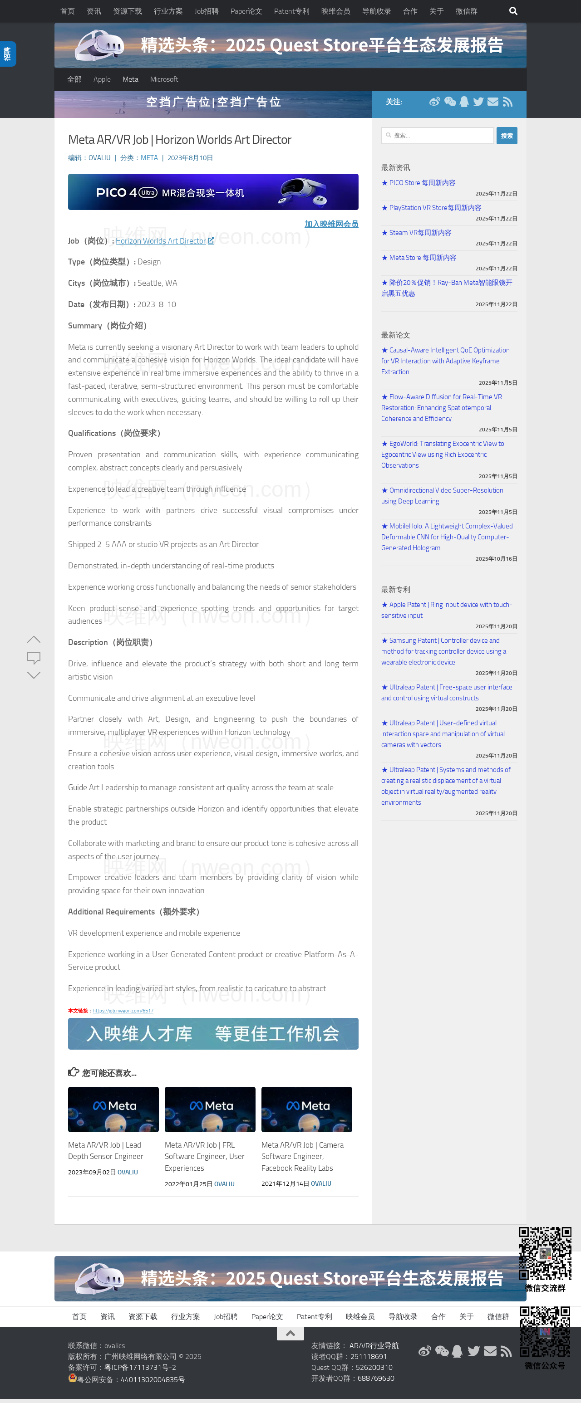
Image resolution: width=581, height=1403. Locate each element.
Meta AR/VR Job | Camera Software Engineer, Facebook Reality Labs (302, 1161)
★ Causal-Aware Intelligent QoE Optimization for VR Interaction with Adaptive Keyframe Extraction (445, 366)
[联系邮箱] (492, 106)
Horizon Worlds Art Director (166, 245)
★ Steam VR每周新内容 (416, 237)
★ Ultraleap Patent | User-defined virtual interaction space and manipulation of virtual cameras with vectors (443, 738)
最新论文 (395, 339)
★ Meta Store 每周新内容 (419, 262)
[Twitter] (478, 106)
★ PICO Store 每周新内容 (418, 187)
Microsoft (164, 79)
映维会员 (335, 11)
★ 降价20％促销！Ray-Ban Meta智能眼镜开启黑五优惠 (446, 292)
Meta (130, 79)
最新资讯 (395, 172)
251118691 (368, 1360)
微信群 (467, 11)
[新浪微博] (434, 106)
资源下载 (127, 11)
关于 (436, 11)
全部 (74, 79)
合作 (410, 11)
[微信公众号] (449, 106)
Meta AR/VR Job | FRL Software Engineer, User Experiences (205, 1161)
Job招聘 (207, 11)
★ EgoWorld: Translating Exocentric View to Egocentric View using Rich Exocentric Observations (442, 459)
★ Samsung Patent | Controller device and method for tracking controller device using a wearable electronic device (443, 656)
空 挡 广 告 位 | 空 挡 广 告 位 (213, 106)
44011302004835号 (153, 1383)
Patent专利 (292, 11)
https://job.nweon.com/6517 (123, 1015)
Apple (102, 79)
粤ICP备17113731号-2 (140, 1371)
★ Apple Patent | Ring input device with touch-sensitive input (446, 614)
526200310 (374, 1371)
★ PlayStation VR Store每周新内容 (431, 212)
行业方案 (168, 11)
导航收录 (376, 11)
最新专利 (395, 594)
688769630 (376, 1382)
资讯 (94, 11)
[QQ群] (463, 106)
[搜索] (513, 11)
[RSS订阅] (507, 106)
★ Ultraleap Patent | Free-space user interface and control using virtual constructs (446, 697)
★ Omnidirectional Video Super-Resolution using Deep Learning (442, 500)
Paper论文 (246, 11)
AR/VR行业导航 (374, 1349)
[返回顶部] (290, 1337)
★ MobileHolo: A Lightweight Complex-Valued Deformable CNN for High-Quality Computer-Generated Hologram (447, 542)
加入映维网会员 (330, 229)
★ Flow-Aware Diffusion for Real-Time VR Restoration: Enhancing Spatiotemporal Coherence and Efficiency (441, 412)
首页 (67, 11)
